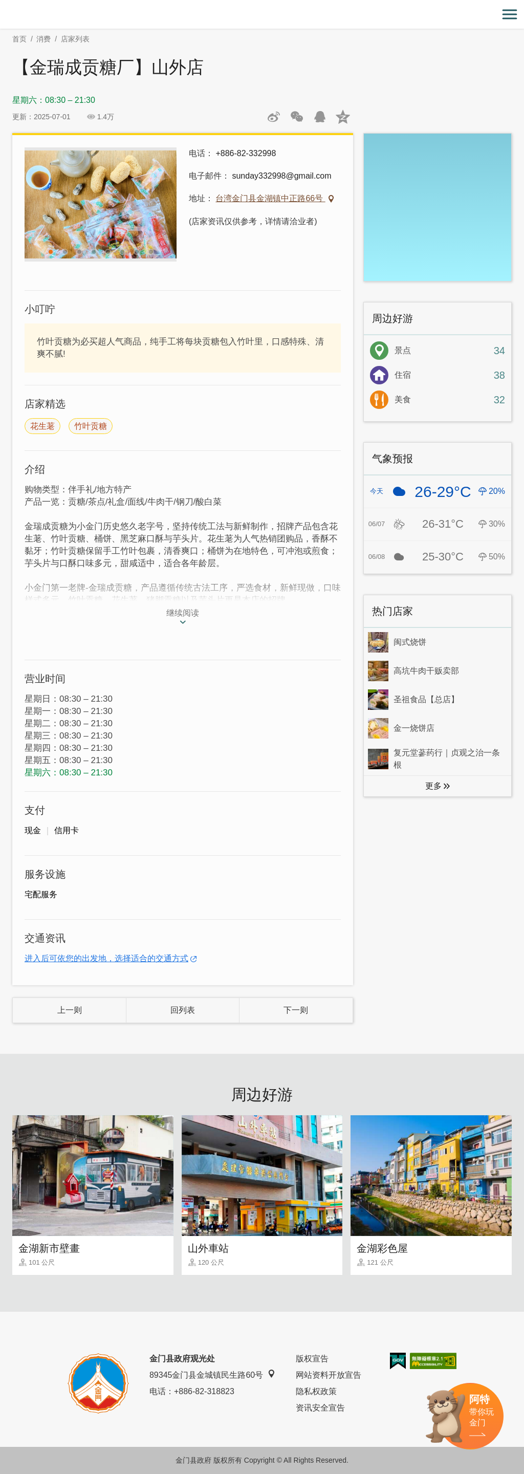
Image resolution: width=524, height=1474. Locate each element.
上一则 (69, 1010)
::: (3, 6)
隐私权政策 (316, 1391)
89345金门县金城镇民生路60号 (212, 1374)
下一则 (295, 1010)
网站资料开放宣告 (328, 1375)
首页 (19, 39)
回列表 (182, 1010)
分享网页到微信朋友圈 (297, 116)
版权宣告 (312, 1358)
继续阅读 (182, 613)
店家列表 (75, 39)
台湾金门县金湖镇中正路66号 (270, 198)
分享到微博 (274, 116)
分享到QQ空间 (343, 116)
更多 (433, 786)
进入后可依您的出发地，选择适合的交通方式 (106, 958)
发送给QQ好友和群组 (320, 116)
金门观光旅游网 (262, 14)
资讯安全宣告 (320, 1407)
